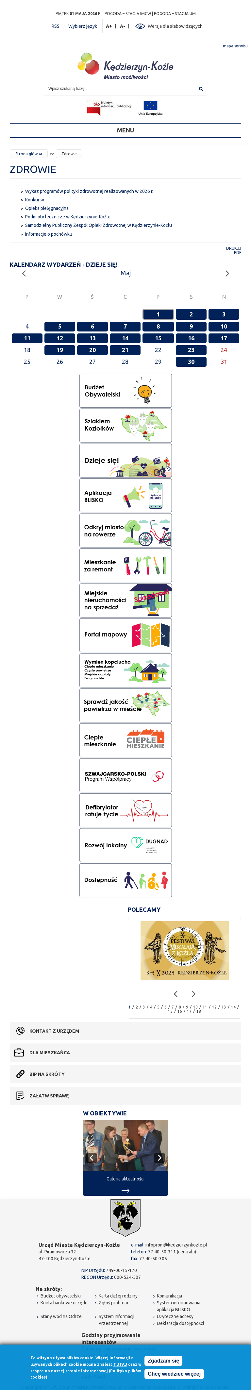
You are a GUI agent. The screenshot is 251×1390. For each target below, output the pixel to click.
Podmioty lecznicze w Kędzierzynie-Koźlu (67, 216)
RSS (55, 26)
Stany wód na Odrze (61, 1316)
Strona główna (28, 154)
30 (191, 361)
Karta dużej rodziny (118, 1295)
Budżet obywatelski (61, 1295)
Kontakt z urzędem (54, 1031)
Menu (125, 130)
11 (27, 338)
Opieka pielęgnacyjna (47, 208)
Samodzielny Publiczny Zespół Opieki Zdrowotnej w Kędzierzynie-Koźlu (98, 225)
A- (123, 26)
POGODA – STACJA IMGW (128, 13)
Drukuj (233, 248)
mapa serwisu (235, 46)
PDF (237, 252)
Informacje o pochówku (48, 234)
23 (191, 350)
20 (92, 350)
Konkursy (34, 199)
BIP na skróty (47, 1074)
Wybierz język (82, 26)
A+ (109, 26)
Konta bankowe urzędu (64, 1302)
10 (224, 326)
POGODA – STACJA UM (175, 13)
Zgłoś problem (113, 1302)
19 (60, 350)
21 (125, 350)
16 (191, 338)
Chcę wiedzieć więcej (174, 1375)
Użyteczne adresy (175, 1316)
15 (158, 338)
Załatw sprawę (49, 1095)
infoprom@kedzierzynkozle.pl (176, 1244)
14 (125, 338)
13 (92, 338)
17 (224, 338)
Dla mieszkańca (49, 1052)
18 (198, 1011)
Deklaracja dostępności (180, 1323)
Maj (126, 273)
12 (60, 338)
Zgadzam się (163, 1362)
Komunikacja (169, 1295)
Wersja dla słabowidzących (175, 26)
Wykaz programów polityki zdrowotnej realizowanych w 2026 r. (89, 191)
